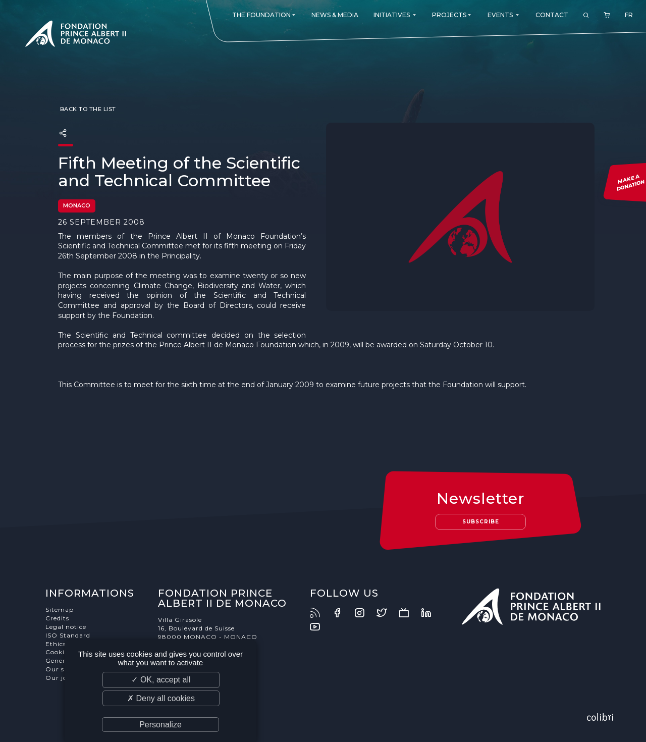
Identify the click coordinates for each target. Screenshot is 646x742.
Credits (57, 618)
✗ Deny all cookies (161, 698)
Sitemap (59, 609)
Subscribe (480, 521)
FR (629, 15)
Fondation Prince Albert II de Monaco (75, 35)
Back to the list (87, 109)
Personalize (160, 724)
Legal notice (65, 626)
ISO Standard (67, 635)
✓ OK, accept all (160, 679)
